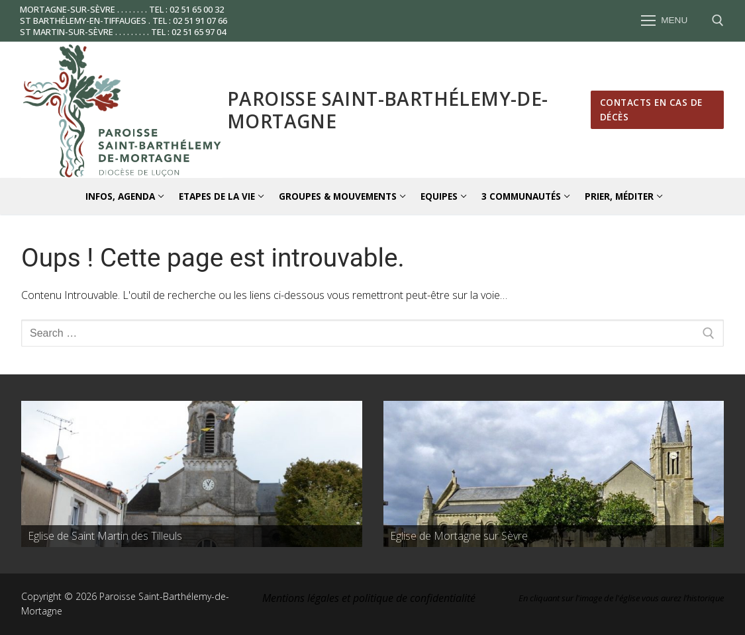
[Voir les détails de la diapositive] (191, 474)
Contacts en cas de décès (651, 109)
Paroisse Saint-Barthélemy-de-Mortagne (387, 109)
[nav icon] (664, 21)
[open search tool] (718, 20)
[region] (191, 474)
